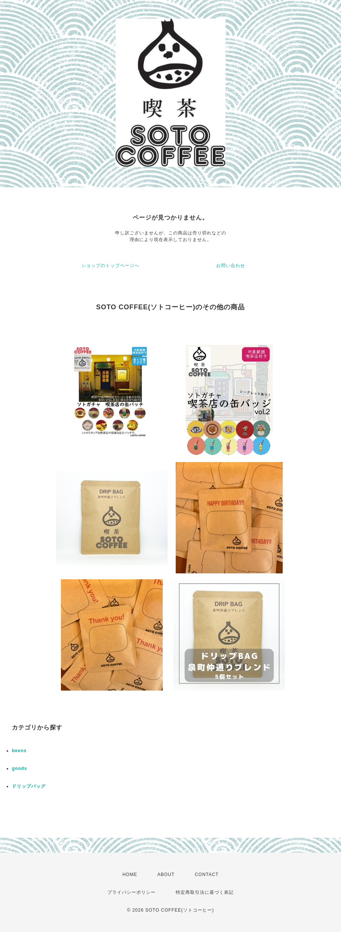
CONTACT (206, 874)
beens (19, 750)
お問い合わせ (230, 265)
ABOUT (166, 874)
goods (19, 768)
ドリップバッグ (29, 786)
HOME (129, 874)
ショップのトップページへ (110, 265)
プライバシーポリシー (131, 892)
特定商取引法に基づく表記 (205, 892)
